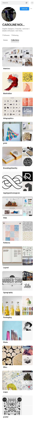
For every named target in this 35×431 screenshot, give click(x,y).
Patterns (6, 243)
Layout (6, 268)
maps (5, 392)
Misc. (5, 367)
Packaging (7, 317)
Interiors (6, 69)
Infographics (8, 118)
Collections (15, 40)
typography (8, 292)
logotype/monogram (11, 193)
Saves (5, 40)
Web (5, 218)
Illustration (7, 93)
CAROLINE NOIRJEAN (14, 25)
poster (5, 417)
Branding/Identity (10, 168)
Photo (5, 342)
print (5, 143)
